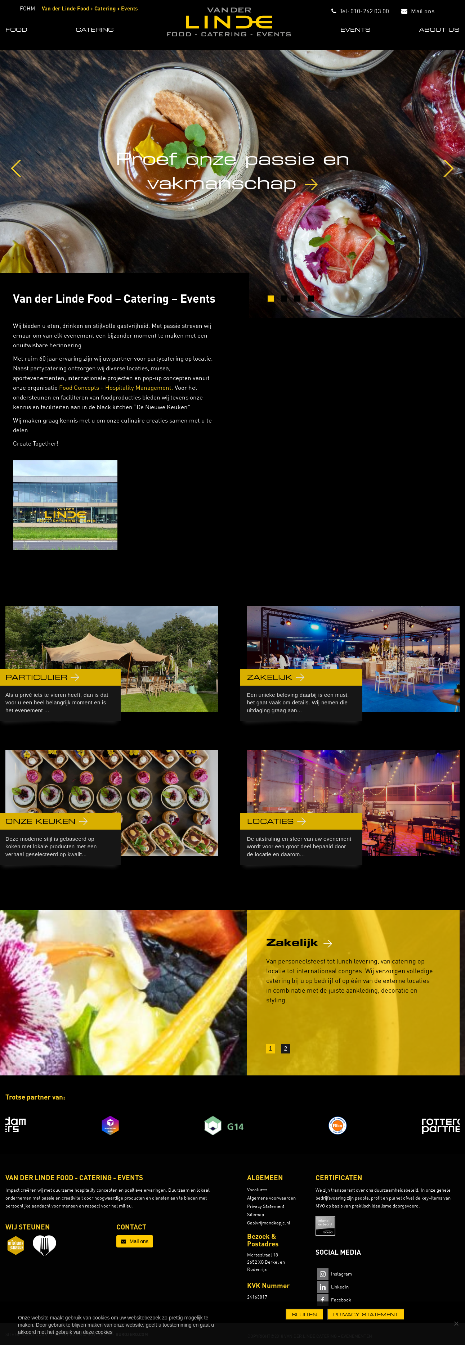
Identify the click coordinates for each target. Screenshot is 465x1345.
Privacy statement (365, 1314)
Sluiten (304, 1314)
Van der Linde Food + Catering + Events (90, 8)
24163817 (257, 1297)
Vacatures (257, 1189)
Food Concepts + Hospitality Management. (116, 387)
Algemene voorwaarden (271, 1198)
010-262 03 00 (369, 11)
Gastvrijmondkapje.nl (268, 1223)
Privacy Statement (265, 1206)
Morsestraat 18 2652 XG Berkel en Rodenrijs (266, 1262)
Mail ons (422, 11)
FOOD (16, 29)
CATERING (95, 29)
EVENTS (355, 29)
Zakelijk (299, 942)
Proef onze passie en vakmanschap (232, 170)
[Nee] (456, 1323)
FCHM (27, 8)
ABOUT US (439, 29)
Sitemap (255, 1214)
